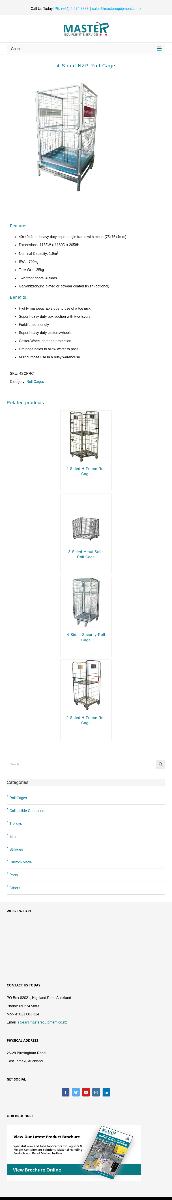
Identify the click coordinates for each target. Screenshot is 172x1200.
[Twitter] (76, 1092)
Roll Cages (35, 382)
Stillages (16, 849)
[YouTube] (86, 1092)
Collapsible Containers (27, 811)
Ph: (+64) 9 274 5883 (71, 9)
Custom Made (20, 862)
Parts (13, 875)
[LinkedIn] (106, 1092)
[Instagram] (96, 1092)
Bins (12, 836)
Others (14, 888)
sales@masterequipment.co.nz (116, 9)
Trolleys (15, 823)
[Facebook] (65, 1092)
